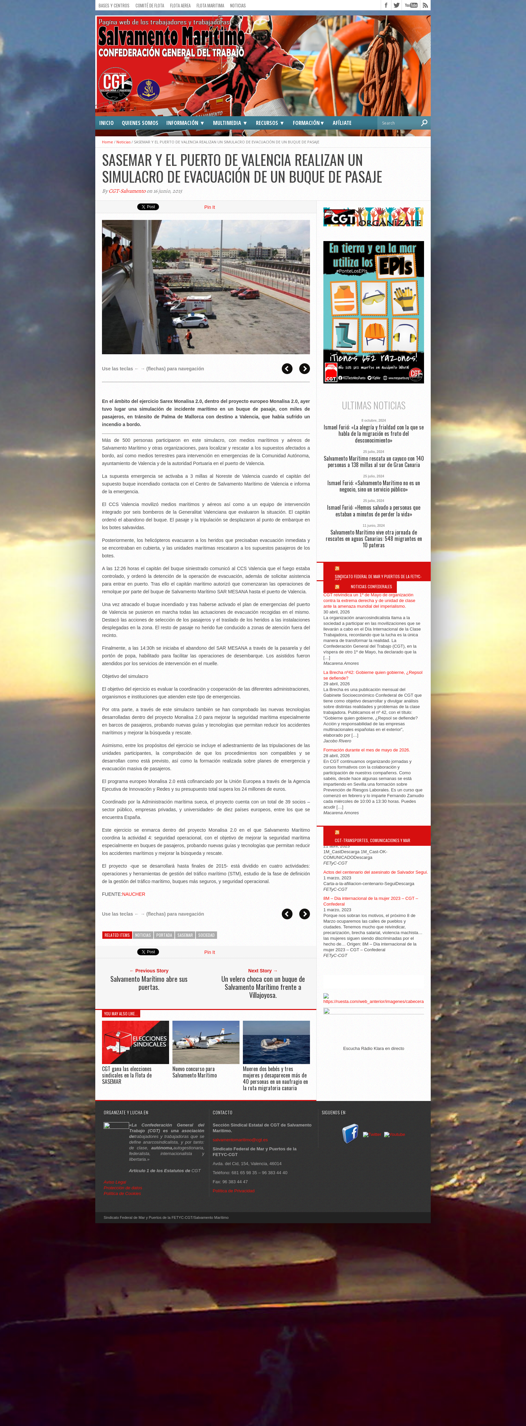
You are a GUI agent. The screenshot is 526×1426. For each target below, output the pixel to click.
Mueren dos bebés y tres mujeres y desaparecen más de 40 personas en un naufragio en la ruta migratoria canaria (275, 1078)
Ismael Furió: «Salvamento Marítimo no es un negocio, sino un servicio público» (373, 486)
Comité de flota (150, 5)
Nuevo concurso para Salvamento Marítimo (194, 1072)
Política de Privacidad (234, 1190)
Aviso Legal (115, 1182)
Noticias (238, 5)
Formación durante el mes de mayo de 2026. (366, 749)
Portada (164, 935)
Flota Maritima (210, 5)
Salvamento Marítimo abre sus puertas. (149, 983)
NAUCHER (133, 894)
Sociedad (206, 935)
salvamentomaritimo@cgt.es (240, 1139)
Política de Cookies (122, 1193)
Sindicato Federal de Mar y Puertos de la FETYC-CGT (378, 578)
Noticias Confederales (371, 586)
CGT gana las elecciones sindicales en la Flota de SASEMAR (127, 1075)
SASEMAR (185, 935)
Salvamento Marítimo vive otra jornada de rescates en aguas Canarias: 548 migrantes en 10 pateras (374, 539)
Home (107, 141)
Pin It (209, 207)
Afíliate (342, 123)
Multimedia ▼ (230, 123)
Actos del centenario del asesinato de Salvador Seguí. (375, 872)
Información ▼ (185, 123)
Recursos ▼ (270, 123)
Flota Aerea (180, 5)
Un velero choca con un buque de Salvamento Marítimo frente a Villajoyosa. (263, 987)
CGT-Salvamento (127, 191)
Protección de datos (123, 1187)
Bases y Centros (114, 5)
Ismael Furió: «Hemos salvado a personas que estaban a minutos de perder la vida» (373, 510)
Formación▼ (309, 123)
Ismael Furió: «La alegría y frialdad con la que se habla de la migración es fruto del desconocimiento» (374, 434)
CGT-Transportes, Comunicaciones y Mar (372, 840)
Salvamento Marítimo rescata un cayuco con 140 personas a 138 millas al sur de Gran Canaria (374, 461)
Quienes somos (140, 123)
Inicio (106, 123)
